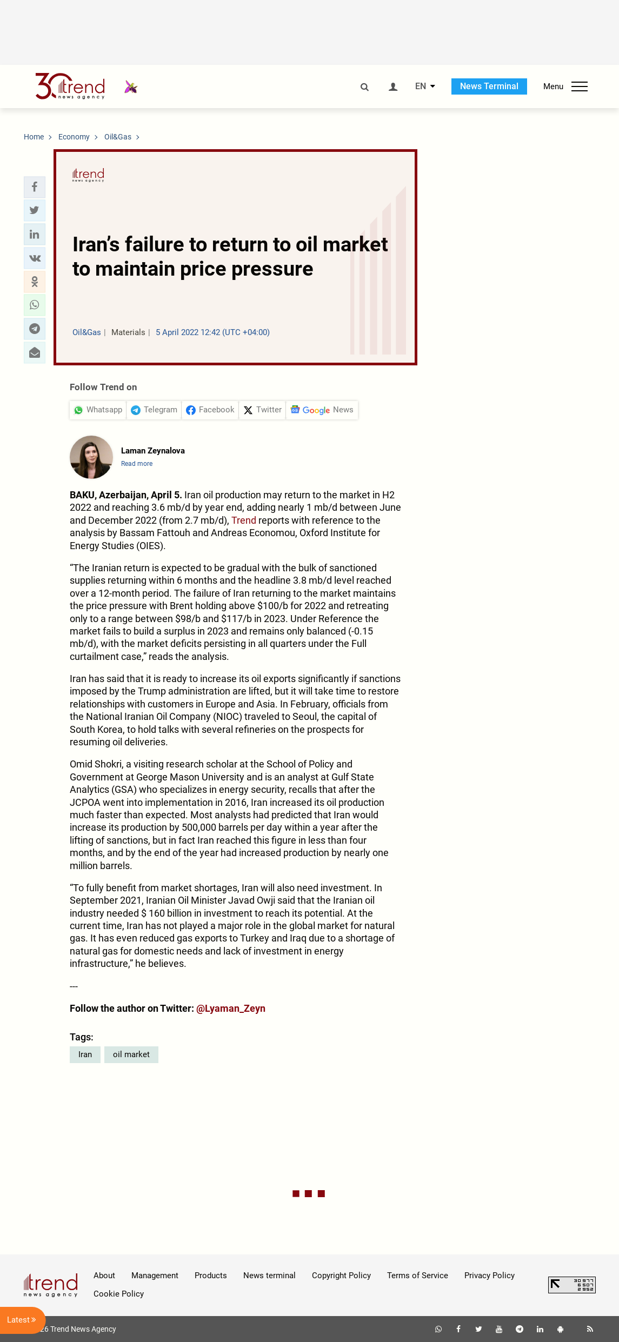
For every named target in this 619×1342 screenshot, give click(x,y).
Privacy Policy (489, 1275)
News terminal (269, 1275)
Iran (85, 1054)
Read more (136, 464)
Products (211, 1275)
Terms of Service (417, 1275)
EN (420, 86)
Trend (243, 520)
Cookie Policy (119, 1294)
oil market (131, 1054)
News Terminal (489, 86)
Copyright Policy (341, 1275)
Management (154, 1275)
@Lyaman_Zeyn (230, 1008)
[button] (34, 187)
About (104, 1275)
